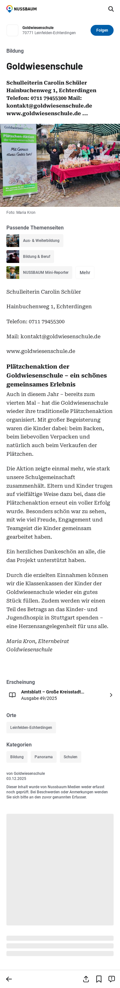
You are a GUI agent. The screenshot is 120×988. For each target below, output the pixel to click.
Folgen (102, 30)
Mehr (85, 272)
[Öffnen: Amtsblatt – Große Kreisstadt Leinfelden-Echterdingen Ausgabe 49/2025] (60, 695)
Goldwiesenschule (29, 773)
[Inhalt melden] (111, 979)
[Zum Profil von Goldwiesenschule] (54, 30)
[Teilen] (86, 979)
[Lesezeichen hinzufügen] (98, 979)
